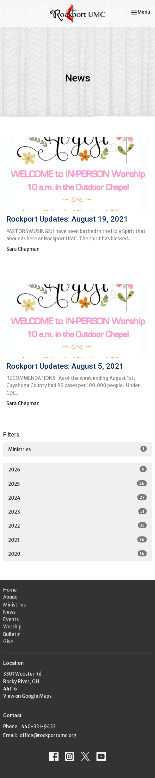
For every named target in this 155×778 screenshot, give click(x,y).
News (9, 612)
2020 (77, 553)
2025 (77, 483)
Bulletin (12, 634)
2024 (77, 497)
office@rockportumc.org (48, 735)
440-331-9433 (38, 726)
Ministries (77, 449)
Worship (12, 627)
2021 (77, 539)
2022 (77, 525)
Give (8, 642)
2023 (77, 511)
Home (10, 590)
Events (11, 619)
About (10, 597)
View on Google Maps (27, 696)
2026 (77, 469)
